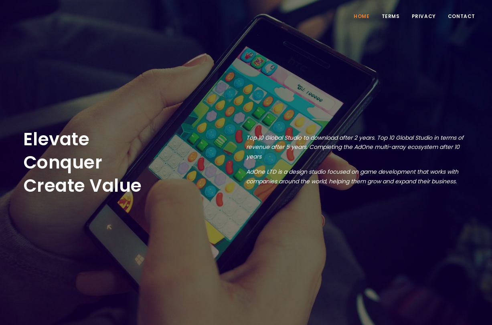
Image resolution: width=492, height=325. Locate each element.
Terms (391, 16)
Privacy (424, 16)
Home (361, 16)
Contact (461, 16)
